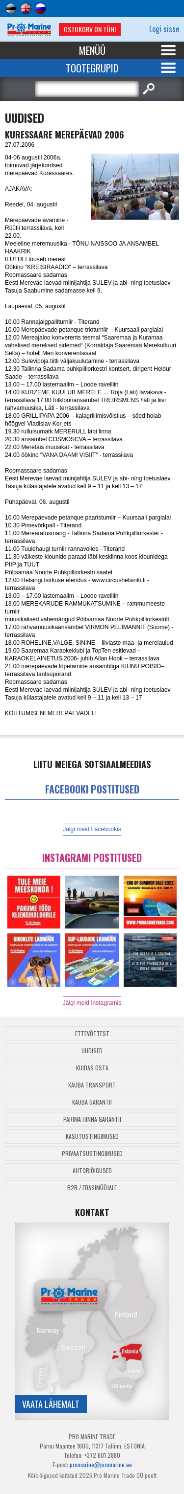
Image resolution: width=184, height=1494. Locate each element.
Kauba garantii (92, 1102)
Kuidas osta (92, 1068)
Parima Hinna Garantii (92, 1119)
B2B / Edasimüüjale (92, 1187)
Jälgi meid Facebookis (92, 829)
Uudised (92, 1050)
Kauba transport (92, 1085)
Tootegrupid (92, 68)
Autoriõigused (92, 1170)
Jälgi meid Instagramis (92, 1002)
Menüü (92, 50)
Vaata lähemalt (50, 1404)
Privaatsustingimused (92, 1153)
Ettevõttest (92, 1033)
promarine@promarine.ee (101, 1464)
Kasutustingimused (92, 1136)
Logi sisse (164, 29)
